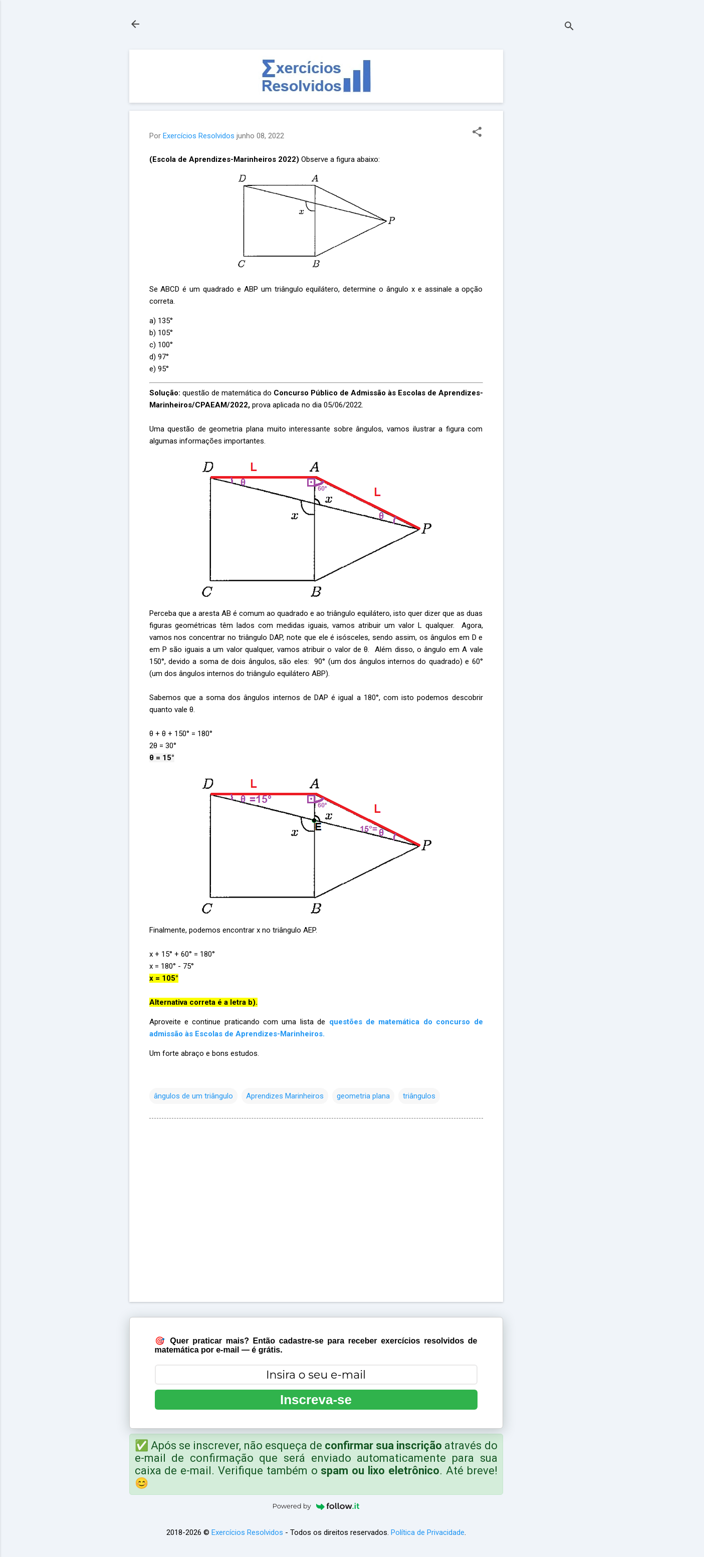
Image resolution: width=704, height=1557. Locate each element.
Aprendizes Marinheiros (285, 1095)
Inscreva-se (316, 1399)
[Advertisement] (543, 200)
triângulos (419, 1095)
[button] (477, 133)
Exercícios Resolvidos (247, 1532)
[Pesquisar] (569, 27)
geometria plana (363, 1095)
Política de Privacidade (427, 1532)
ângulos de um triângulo (193, 1095)
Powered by (316, 1506)
